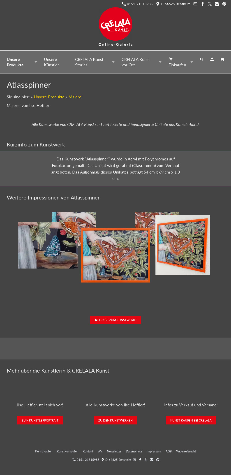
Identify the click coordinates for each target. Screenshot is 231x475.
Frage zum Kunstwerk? (116, 320)
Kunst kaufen (43, 451)
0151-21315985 (137, 4)
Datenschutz (134, 451)
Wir (100, 451)
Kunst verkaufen (67, 451)
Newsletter (114, 451)
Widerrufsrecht (186, 451)
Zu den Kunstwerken (115, 420)
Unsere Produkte (49, 96)
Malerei (75, 96)
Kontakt (88, 451)
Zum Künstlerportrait (40, 420)
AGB (169, 451)
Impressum (154, 451)
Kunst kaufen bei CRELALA (191, 420)
